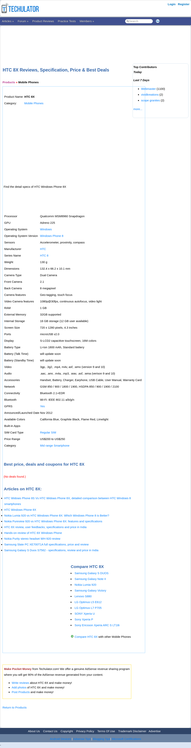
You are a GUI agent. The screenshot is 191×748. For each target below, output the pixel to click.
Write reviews (20, 682)
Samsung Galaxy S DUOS (92, 573)
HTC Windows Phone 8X (20, 509)
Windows (46, 229)
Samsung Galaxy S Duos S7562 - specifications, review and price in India (51, 550)
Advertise (155, 731)
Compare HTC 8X (86, 636)
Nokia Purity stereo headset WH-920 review (32, 538)
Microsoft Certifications (126, 738)
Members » (87, 21)
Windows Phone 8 (51, 235)
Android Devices (60, 738)
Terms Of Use (106, 731)
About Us (34, 731)
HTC (43, 249)
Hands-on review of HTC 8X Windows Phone (33, 532)
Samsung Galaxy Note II (90, 579)
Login (172, 4)
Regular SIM (48, 432)
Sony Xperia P (84, 619)
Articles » (8, 21)
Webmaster (148, 88)
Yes (42, 406)
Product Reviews (43, 21)
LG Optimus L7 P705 (88, 607)
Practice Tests (67, 21)
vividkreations (150, 94)
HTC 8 (44, 255)
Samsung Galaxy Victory (90, 590)
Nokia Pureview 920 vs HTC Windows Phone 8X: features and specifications (53, 521)
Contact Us (50, 731)
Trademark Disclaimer (132, 731)
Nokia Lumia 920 (85, 584)
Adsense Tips (82, 738)
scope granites (150, 100)
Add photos (19, 687)
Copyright (67, 731)
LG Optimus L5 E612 (88, 602)
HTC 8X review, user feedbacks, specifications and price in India (45, 527)
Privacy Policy (85, 731)
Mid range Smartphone (55, 445)
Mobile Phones (33, 103)
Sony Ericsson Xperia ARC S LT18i (97, 625)
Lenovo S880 (83, 596)
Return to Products (15, 707)
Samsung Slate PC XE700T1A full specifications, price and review (46, 544)
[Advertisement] (73, 40)
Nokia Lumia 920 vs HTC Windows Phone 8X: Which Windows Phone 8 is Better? (56, 515)
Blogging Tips (101, 738)
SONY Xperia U (85, 613)
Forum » (23, 21)
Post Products (21, 692)
